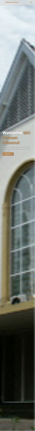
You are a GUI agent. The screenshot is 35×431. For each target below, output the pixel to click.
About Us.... (8, 154)
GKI (10, 2)
